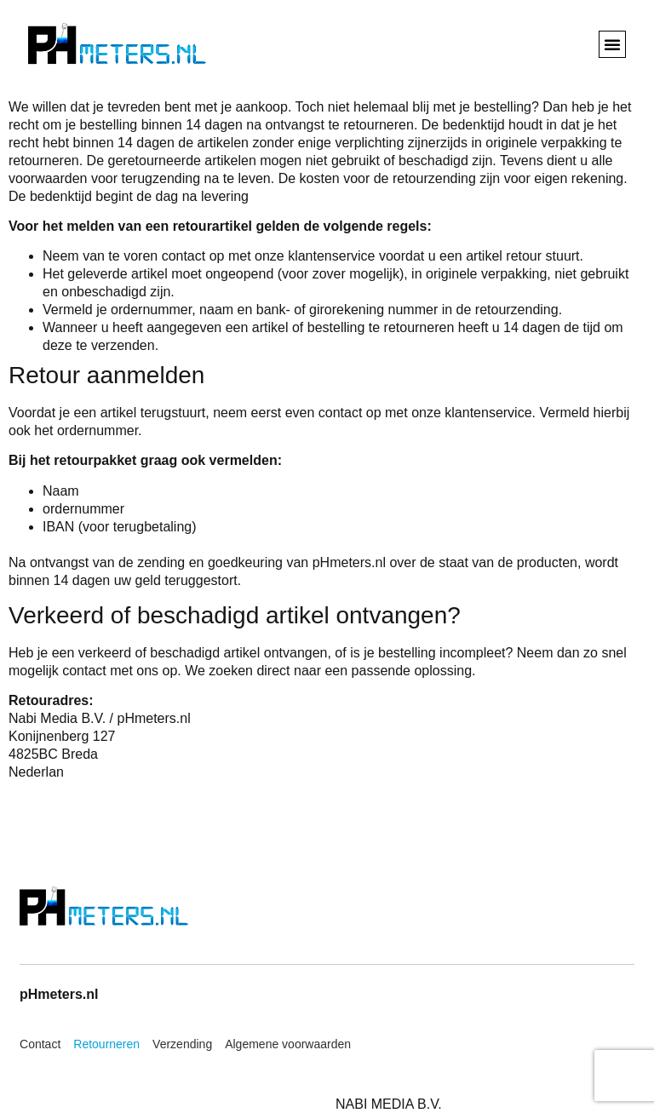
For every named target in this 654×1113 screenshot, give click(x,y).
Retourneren (106, 1044)
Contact (40, 1044)
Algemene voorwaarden (288, 1044)
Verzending (182, 1044)
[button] (612, 44)
